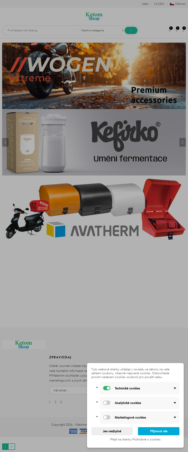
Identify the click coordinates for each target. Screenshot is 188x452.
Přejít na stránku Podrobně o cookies (135, 439)
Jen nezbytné (112, 431)
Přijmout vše (158, 431)
